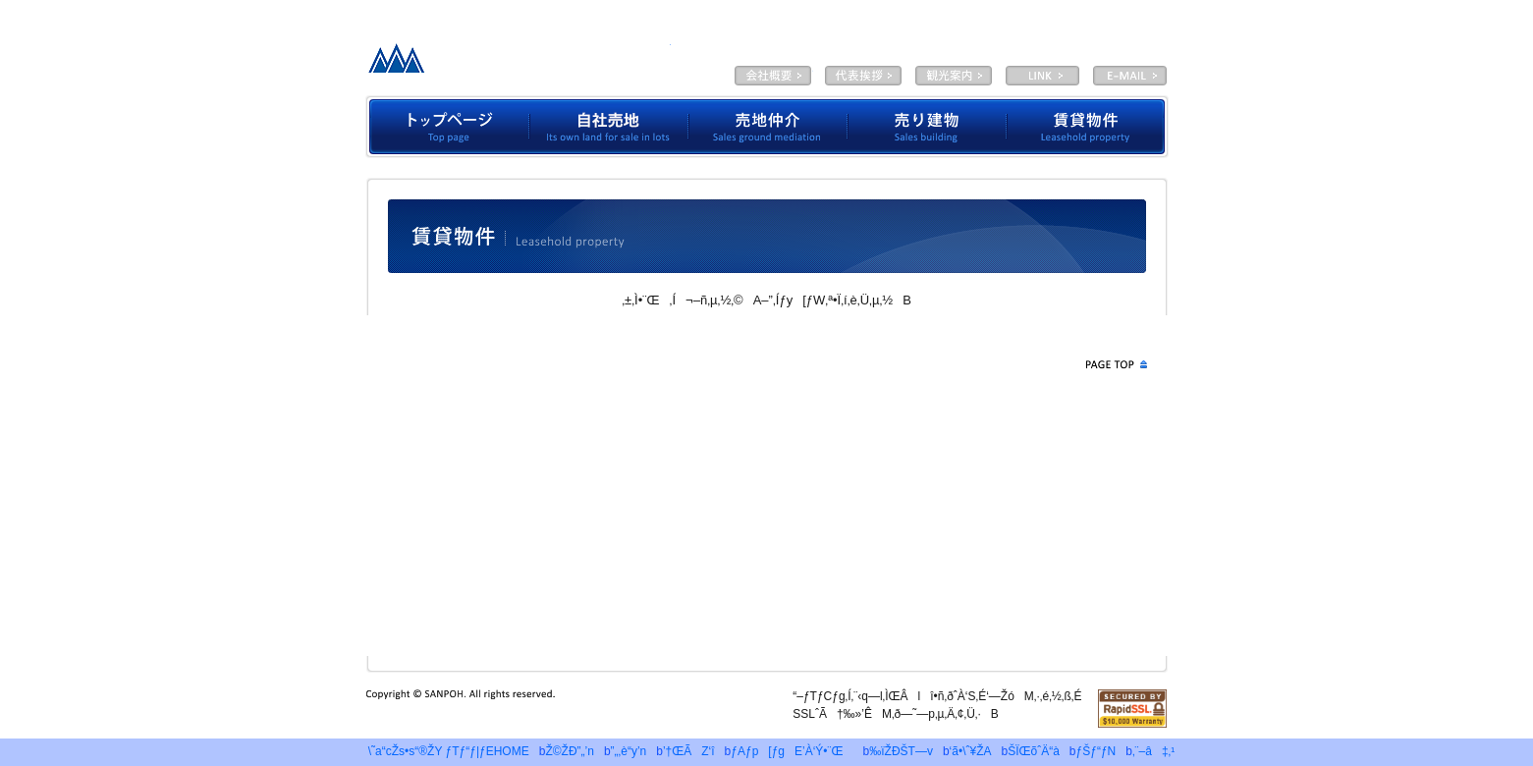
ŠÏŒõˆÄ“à (953, 75)
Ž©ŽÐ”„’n (608, 126)
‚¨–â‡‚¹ (1153, 751)
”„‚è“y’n (629, 751)
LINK (1042, 75)
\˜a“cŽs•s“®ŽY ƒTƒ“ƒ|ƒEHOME (443, 751)
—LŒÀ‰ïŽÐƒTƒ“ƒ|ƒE (514, 63)
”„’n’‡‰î (768, 126)
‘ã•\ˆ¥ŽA (863, 75)
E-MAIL (1130, 75)
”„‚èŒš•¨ (927, 126)
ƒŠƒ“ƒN (1096, 751)
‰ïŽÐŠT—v (773, 75)
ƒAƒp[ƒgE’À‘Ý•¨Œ (791, 751)
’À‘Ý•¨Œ (1088, 126)
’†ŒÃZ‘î (689, 751)
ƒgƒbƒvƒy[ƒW (447, 126)
